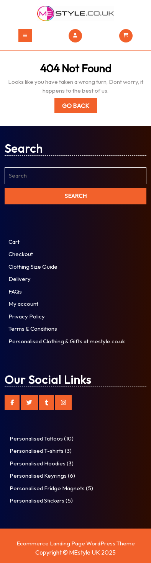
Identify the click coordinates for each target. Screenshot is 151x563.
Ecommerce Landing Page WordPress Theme (75, 543)
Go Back (79, 107)
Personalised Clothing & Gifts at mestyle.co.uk (66, 341)
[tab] (25, 35)
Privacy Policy (26, 316)
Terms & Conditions (32, 328)
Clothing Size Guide (32, 266)
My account (23, 303)
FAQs (15, 291)
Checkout (20, 254)
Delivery (19, 278)
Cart (14, 241)
